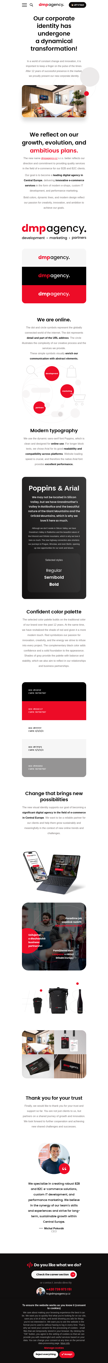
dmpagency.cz (49, 158)
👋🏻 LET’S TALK (77, 5)
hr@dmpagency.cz (58, 1293)
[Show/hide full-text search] (31, 5)
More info (65, 1343)
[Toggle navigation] (24, 5)
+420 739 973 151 (59, 1289)
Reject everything (46, 1354)
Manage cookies (54, 1348)
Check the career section (52, 1274)
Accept (67, 1354)
